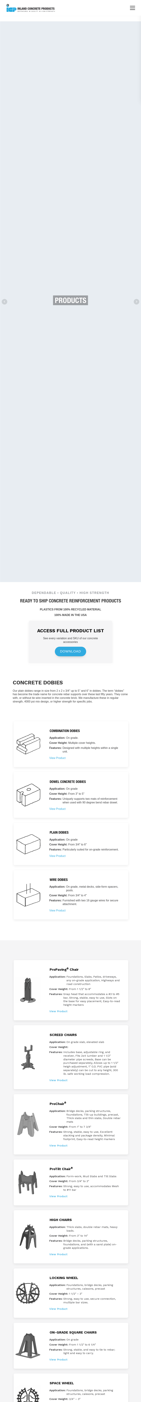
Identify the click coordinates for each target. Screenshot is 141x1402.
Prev (4, 302)
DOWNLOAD (70, 651)
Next (136, 302)
